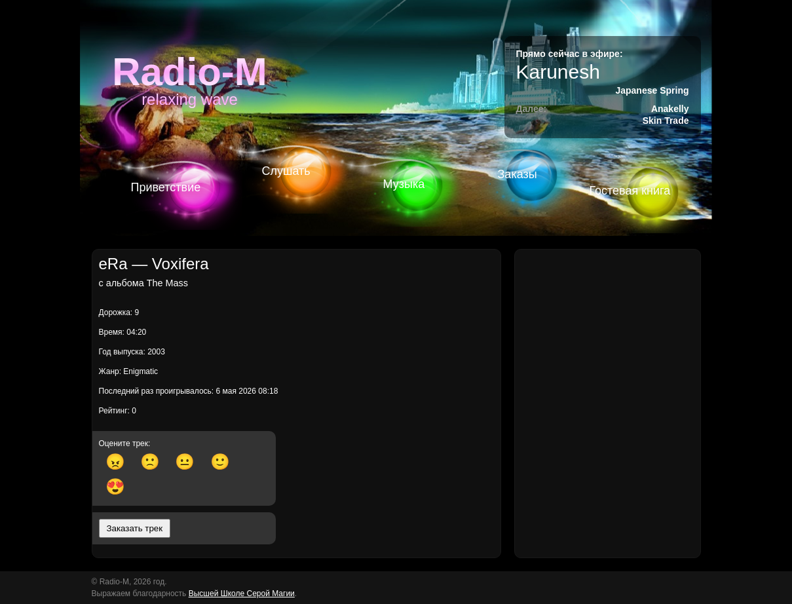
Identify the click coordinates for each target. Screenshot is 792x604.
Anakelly (670, 109)
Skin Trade (666, 120)
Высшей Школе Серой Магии (242, 593)
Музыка (404, 184)
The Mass (167, 283)
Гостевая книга (630, 190)
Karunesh (558, 72)
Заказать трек (135, 528)
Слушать (286, 171)
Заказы (517, 174)
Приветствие (166, 187)
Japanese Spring (651, 90)
